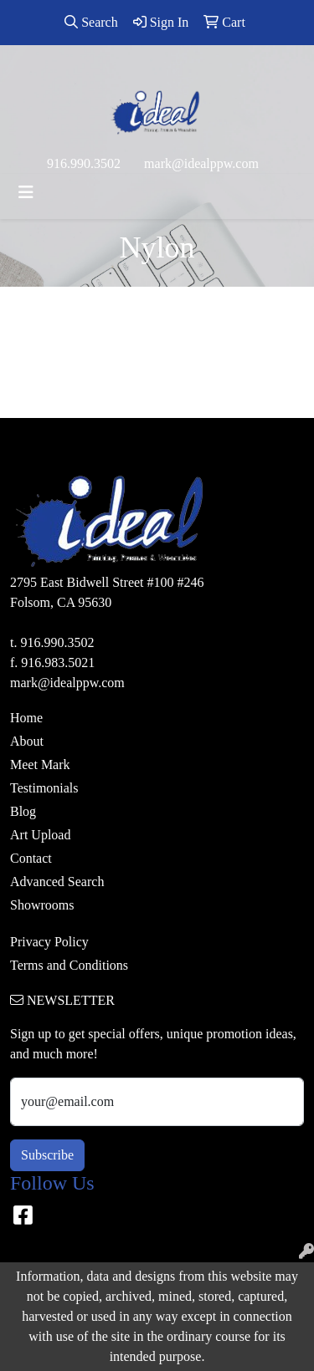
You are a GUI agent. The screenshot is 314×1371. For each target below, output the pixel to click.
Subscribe (47, 1155)
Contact (31, 858)
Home (26, 718)
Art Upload (40, 835)
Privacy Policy (49, 942)
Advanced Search (57, 881)
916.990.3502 (84, 163)
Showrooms (42, 905)
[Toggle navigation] (26, 192)
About (27, 741)
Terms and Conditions (69, 965)
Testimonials (44, 788)
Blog (23, 811)
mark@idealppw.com (201, 163)
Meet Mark (40, 764)
